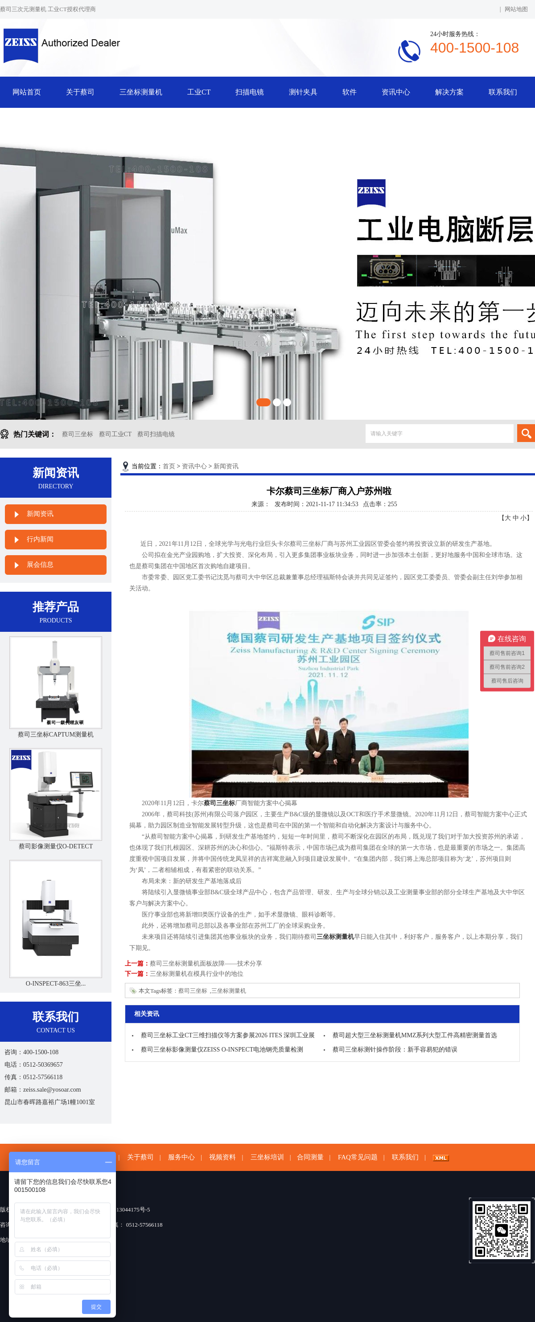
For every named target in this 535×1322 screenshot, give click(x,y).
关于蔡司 (80, 92)
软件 (349, 92)
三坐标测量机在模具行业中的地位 (196, 973)
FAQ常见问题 (358, 1157)
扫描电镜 (249, 92)
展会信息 (40, 564)
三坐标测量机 (140, 92)
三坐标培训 (267, 1157)
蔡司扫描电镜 (156, 434)
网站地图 (516, 9)
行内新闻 (40, 539)
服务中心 (181, 1157)
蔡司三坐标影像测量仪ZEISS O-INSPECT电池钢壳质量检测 (222, 1049)
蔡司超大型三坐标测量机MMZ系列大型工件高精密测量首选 (415, 1035)
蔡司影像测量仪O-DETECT (56, 846)
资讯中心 (396, 92)
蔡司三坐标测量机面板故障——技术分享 (206, 963)
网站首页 (26, 92)
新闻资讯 (40, 513)
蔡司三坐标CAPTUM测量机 (56, 734)
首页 (169, 466)
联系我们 (503, 92)
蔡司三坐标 (77, 434)
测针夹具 (303, 92)
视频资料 (222, 1157)
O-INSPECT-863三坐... (56, 983)
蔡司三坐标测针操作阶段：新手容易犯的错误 (395, 1049)
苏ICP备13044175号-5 (123, 1209)
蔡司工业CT (115, 434)
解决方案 (449, 92)
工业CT (198, 92)
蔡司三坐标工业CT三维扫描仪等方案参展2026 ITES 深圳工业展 (228, 1035)
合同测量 (310, 1157)
